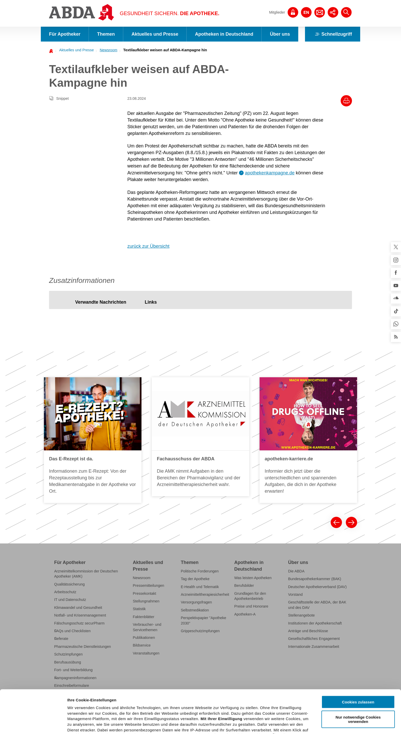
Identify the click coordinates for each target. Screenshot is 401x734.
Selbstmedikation (195, 610)
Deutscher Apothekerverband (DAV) (317, 587)
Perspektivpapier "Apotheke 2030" (203, 620)
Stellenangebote (301, 615)
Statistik (139, 609)
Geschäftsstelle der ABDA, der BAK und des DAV (317, 604)
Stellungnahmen (146, 601)
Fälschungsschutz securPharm (79, 623)
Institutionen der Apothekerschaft (315, 623)
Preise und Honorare (251, 606)
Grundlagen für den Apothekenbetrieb (250, 596)
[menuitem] (75, 50)
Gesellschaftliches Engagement (314, 639)
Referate (61, 639)
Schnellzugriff (332, 34)
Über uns (280, 34)
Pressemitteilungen (148, 585)
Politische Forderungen (200, 571)
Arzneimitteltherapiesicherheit (205, 594)
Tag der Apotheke (195, 579)
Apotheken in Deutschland (224, 34)
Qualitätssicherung (69, 584)
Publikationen (144, 638)
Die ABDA (296, 571)
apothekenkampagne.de (269, 172)
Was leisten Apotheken (253, 578)
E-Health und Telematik (200, 587)
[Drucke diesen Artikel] (346, 100)
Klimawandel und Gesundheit (78, 608)
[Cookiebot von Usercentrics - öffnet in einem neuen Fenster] (33, 724)
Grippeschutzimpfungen (200, 631)
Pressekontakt (144, 593)
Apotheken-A (245, 614)
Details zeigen (273, 724)
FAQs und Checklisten (72, 631)
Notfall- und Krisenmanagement (80, 615)
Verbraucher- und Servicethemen (147, 627)
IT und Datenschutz (70, 600)
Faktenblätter (143, 617)
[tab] (101, 302)
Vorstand (295, 594)
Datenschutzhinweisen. (208, 709)
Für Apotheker (64, 34)
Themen (106, 34)
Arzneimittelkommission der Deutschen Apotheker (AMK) (86, 573)
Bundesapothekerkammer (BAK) (314, 579)
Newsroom (108, 50)
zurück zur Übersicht (148, 246)
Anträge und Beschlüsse (308, 631)
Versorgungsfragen (196, 602)
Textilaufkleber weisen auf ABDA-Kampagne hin (165, 50)
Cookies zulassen (358, 659)
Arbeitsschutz (65, 592)
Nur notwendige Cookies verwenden (358, 676)
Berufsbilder (244, 585)
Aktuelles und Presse (154, 34)
